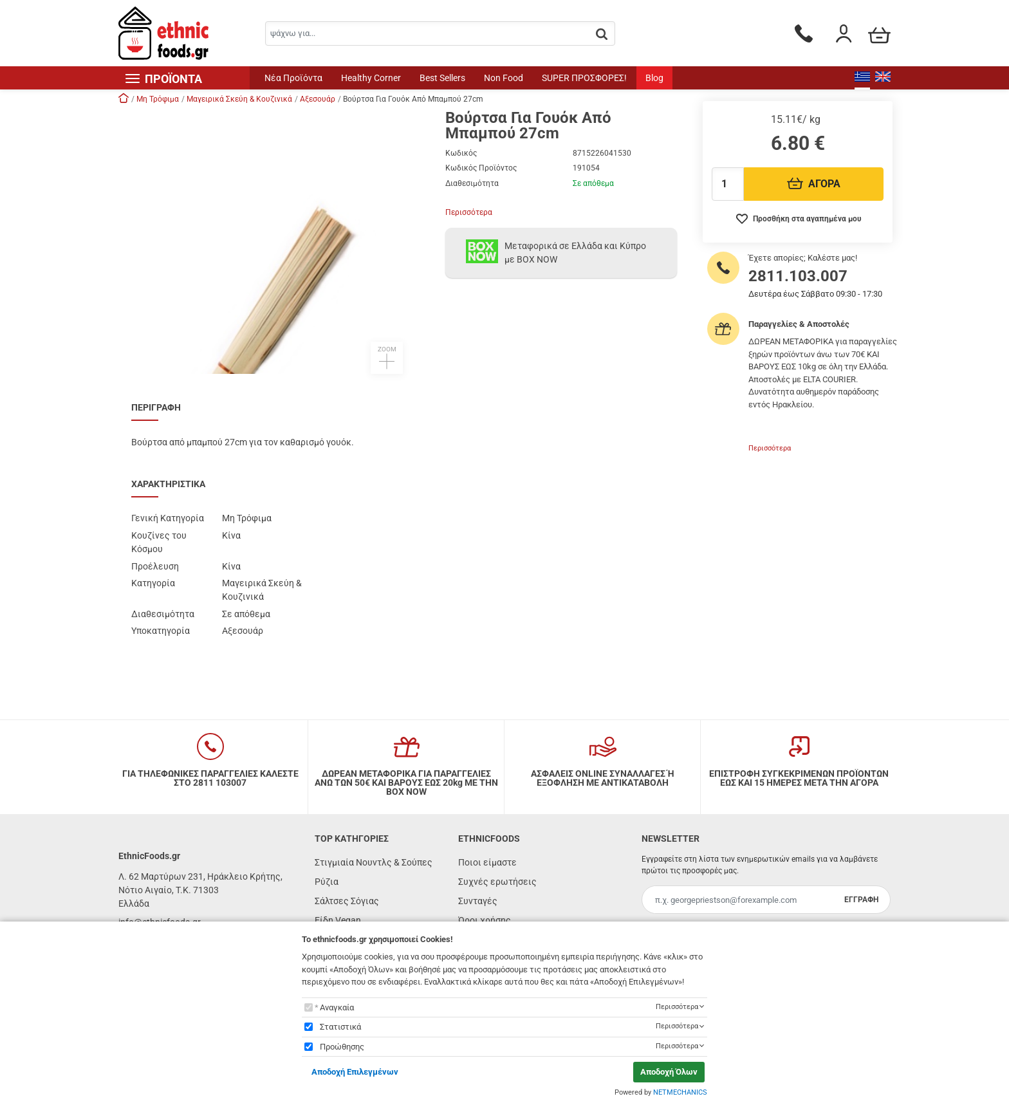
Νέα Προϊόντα (293, 78)
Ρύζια (326, 881)
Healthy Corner (371, 78)
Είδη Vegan (338, 920)
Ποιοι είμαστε (487, 862)
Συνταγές (477, 901)
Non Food (503, 78)
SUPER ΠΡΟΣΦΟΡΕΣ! (584, 78)
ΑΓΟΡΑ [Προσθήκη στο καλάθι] (813, 184)
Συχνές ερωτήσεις (497, 881)
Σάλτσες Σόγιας (347, 901)
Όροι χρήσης (484, 920)
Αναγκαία (337, 1007)
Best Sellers (442, 78)
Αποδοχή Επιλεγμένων (354, 1072)
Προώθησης (342, 1047)
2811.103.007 (797, 276)
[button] (275, 242)
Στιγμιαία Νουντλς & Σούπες (373, 862)
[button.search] (602, 34)
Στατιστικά (340, 1027)
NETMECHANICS (680, 1092)
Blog (654, 78)
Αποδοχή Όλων (669, 1072)
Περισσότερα (468, 212)
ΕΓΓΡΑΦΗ (861, 899)
